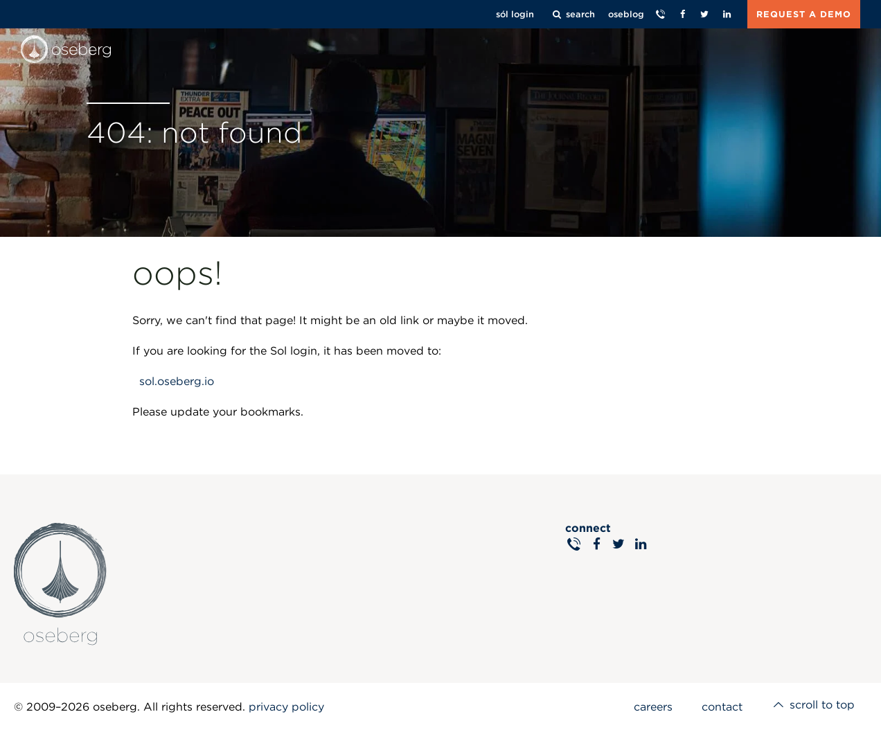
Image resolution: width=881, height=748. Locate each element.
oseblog (626, 14)
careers (647, 706)
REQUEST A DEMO (803, 14)
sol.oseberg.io (176, 381)
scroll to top (811, 706)
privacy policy (286, 706)
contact (717, 706)
